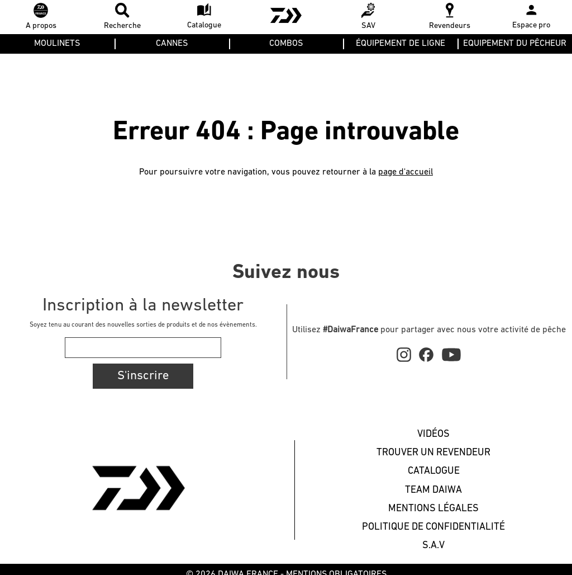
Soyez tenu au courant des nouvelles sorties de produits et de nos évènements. (143, 325)
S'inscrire (143, 376)
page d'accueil (405, 172)
